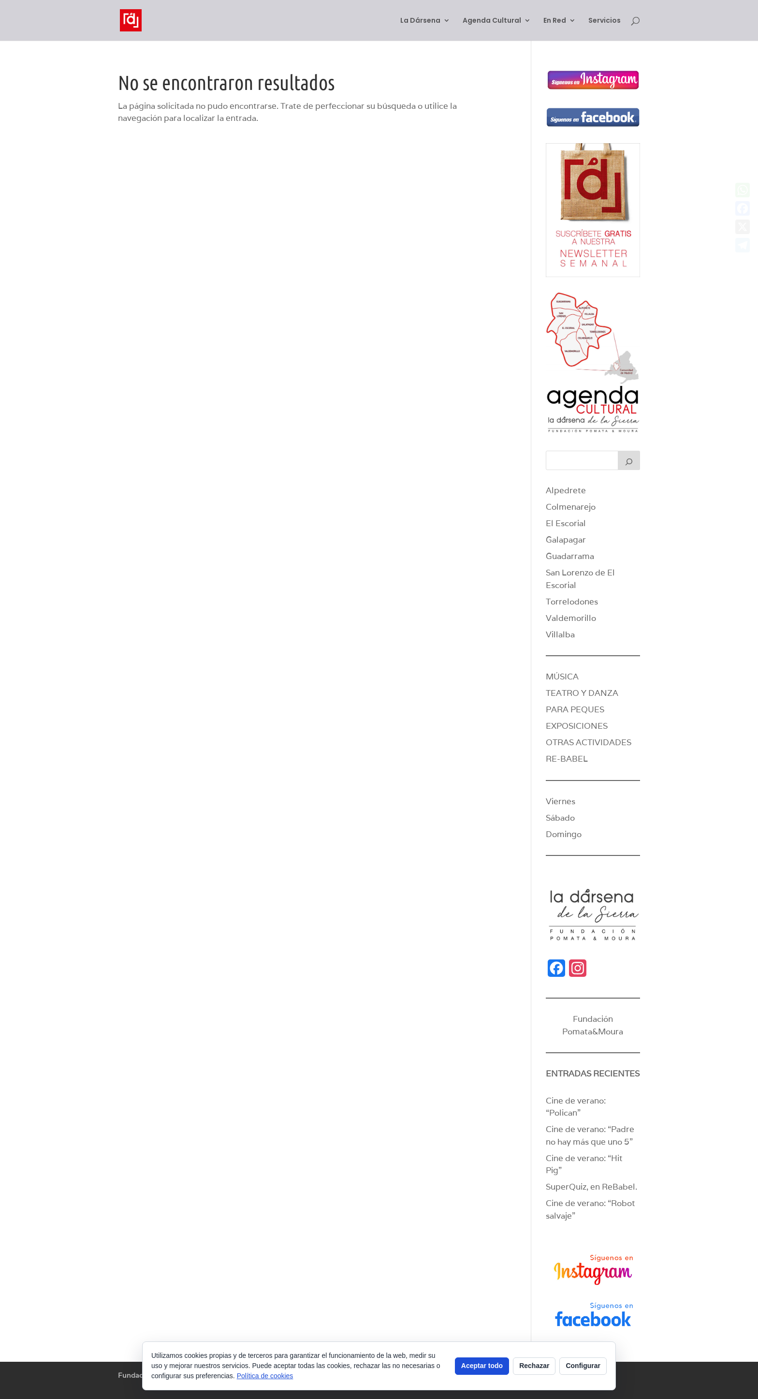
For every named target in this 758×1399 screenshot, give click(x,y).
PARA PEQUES (575, 709)
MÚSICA (562, 676)
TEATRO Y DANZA (582, 693)
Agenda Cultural (492, 21)
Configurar (583, 1366)
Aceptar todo (482, 1366)
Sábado (560, 817)
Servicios (604, 21)
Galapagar (566, 539)
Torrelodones (572, 601)
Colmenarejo (571, 506)
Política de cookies (265, 1376)
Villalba (560, 634)
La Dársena (420, 21)
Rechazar (534, 1366)
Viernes (560, 801)
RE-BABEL (567, 758)
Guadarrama (570, 556)
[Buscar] (629, 460)
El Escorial (566, 523)
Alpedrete (566, 490)
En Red (554, 21)
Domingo (564, 834)
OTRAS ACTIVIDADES (588, 742)
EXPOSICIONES (577, 726)
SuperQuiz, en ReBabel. (591, 1186)
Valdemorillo (571, 618)
